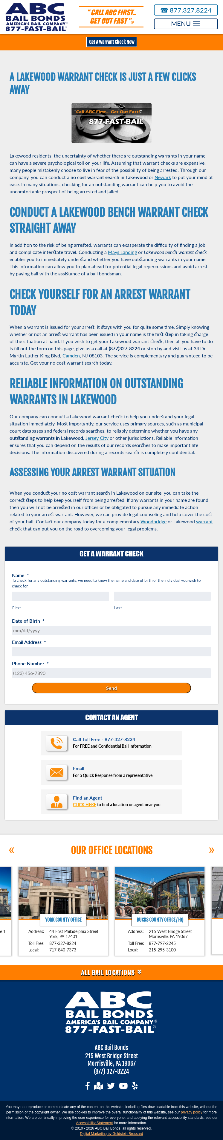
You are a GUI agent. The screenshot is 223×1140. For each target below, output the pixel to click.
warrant (204, 521)
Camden (71, 355)
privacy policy (191, 1112)
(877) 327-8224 (111, 1071)
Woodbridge (153, 521)
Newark (163, 177)
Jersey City (97, 438)
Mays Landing (122, 252)
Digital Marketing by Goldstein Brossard (111, 1134)
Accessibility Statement (94, 1123)
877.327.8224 (186, 10)
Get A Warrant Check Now (111, 42)
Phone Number (30, 663)
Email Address (29, 642)
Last (118, 607)
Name (20, 575)
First (16, 607)
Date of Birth (28, 620)
